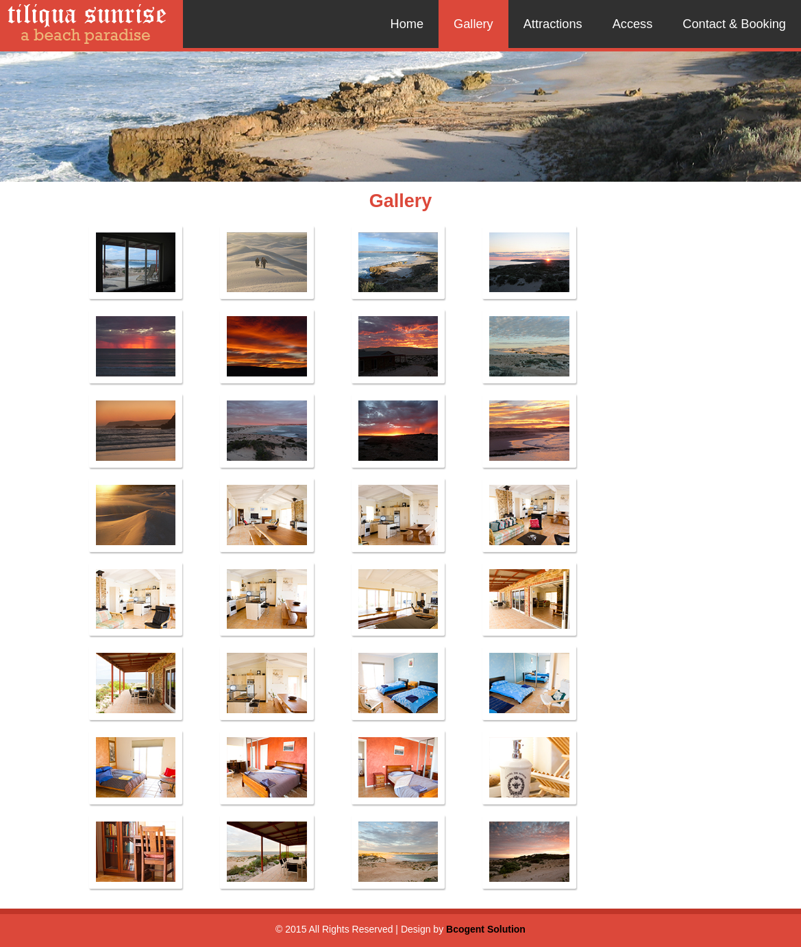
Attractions (552, 24)
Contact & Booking (734, 24)
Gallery (473, 24)
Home (407, 24)
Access (633, 24)
